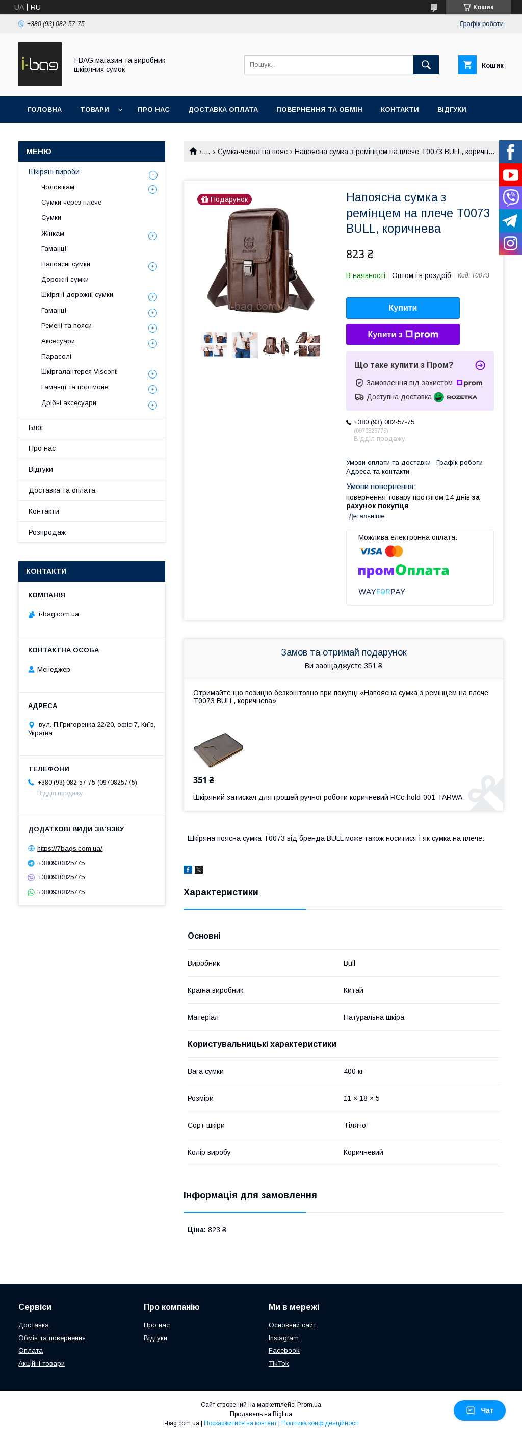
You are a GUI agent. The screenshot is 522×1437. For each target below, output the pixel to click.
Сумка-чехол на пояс (253, 151)
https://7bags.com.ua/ (69, 848)
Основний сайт (292, 1325)
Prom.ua (309, 1404)
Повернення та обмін (319, 109)
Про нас (154, 109)
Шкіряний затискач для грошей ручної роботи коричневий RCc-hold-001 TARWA (327, 797)
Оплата (30, 1350)
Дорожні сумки (65, 279)
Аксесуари (58, 341)
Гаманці (53, 249)
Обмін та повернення (52, 1338)
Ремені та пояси (66, 326)
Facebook (284, 1350)
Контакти (400, 109)
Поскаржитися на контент (240, 1423)
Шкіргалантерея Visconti (79, 371)
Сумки (51, 217)
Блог (36, 427)
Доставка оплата (223, 109)
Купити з (403, 334)
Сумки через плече (71, 202)
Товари (94, 109)
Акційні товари (41, 1363)
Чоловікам (57, 187)
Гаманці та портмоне (74, 387)
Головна (45, 109)
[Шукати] (426, 64)
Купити (403, 308)
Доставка (33, 1325)
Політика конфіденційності (320, 1423)
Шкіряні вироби (54, 172)
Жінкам (52, 233)
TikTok (279, 1363)
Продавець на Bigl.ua (261, 1414)
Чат (479, 1410)
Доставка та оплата (62, 490)
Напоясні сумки (65, 264)
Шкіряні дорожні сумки (77, 294)
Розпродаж (47, 532)
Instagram (284, 1338)
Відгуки (451, 109)
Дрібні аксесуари (68, 403)
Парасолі (56, 356)
